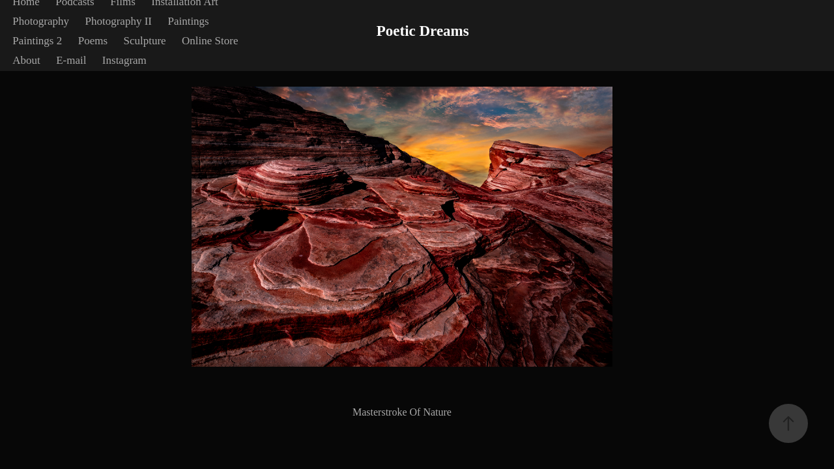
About (26, 60)
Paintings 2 (37, 41)
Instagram (124, 60)
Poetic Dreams (423, 31)
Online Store (210, 41)
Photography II (118, 21)
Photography (40, 21)
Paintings (187, 21)
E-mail (71, 60)
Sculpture (144, 41)
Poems (93, 41)
